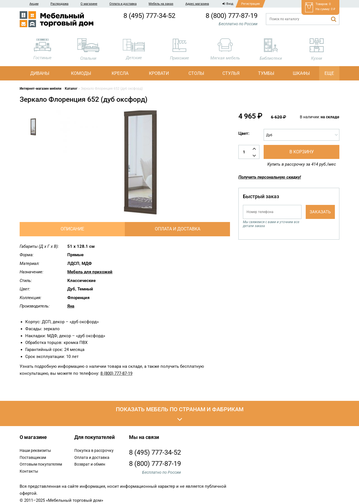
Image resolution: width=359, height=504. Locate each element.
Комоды (81, 73)
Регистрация (250, 4)
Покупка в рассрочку (94, 450)
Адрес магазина (197, 4)
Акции (33, 4)
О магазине (88, 4)
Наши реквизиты (35, 450)
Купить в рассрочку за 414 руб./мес (301, 164)
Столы (196, 73)
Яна (70, 306)
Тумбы (266, 73)
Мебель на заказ (161, 4)
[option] (34, 129)
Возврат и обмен (89, 464)
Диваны (39, 73)
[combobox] (301, 135)
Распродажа (59, 4)
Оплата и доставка (123, 4)
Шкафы (301, 73)
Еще (329, 73)
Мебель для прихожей (89, 271)
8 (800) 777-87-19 (231, 16)
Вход (227, 4)
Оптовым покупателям (41, 464)
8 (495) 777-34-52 (149, 16)
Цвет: (243, 133)
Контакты (29, 471)
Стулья (231, 73)
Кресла (120, 73)
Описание (72, 229)
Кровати (159, 73)
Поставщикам (33, 457)
